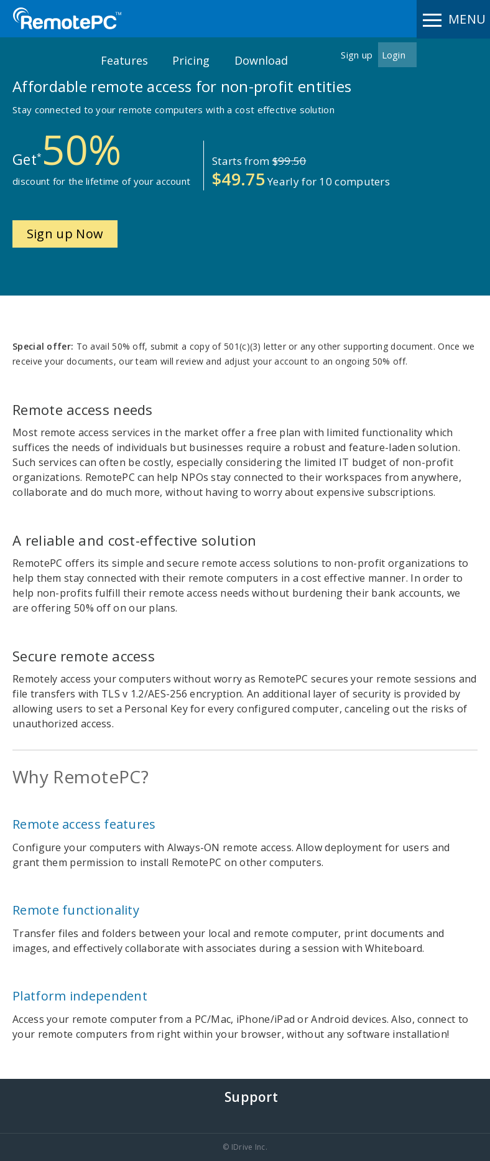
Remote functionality (75, 910)
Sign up (356, 55)
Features (124, 60)
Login (394, 55)
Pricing (191, 60)
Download (261, 60)
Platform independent (79, 995)
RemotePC (67, 18)
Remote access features (84, 824)
